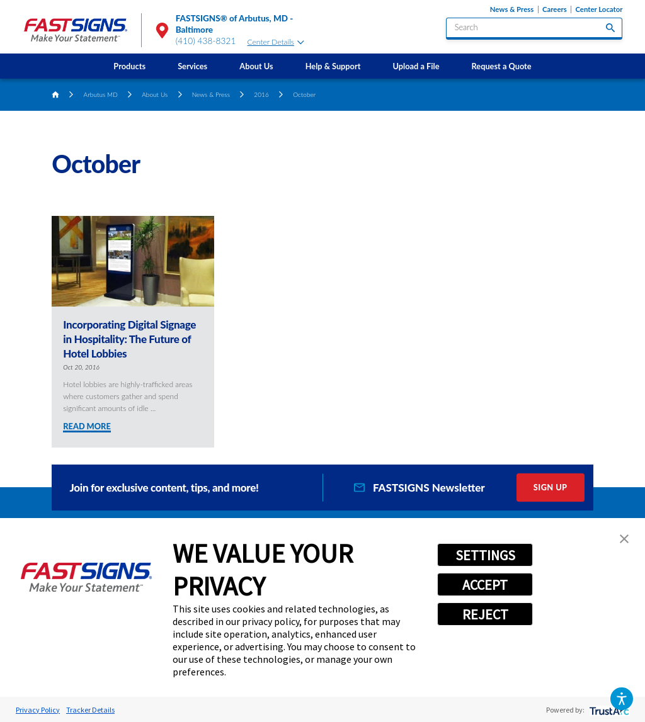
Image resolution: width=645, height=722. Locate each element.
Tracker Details (90, 709)
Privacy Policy (38, 709)
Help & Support (333, 66)
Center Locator (598, 9)
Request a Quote (502, 66)
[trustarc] (608, 709)
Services (192, 66)
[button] (621, 698)
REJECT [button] (485, 614)
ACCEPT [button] (485, 585)
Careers (554, 9)
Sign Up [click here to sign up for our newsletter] (551, 487)
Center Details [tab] (276, 42)
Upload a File (416, 66)
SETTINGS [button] (485, 555)
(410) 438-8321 (206, 41)
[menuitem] (130, 66)
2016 (261, 94)
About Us (256, 66)
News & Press (512, 9)
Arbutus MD (101, 94)
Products (129, 66)
